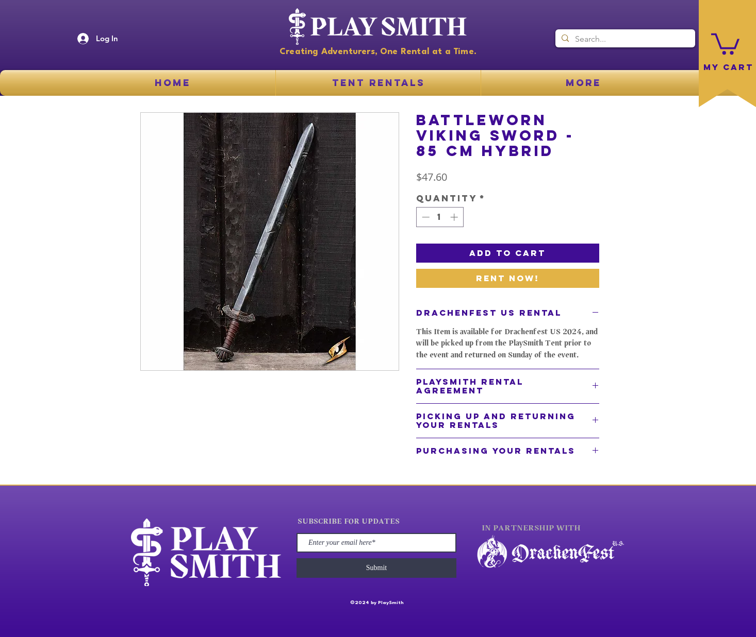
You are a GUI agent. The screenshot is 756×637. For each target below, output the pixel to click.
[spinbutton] (439, 217)
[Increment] (455, 217)
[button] (725, 43)
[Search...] (624, 39)
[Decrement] (425, 217)
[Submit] (376, 568)
